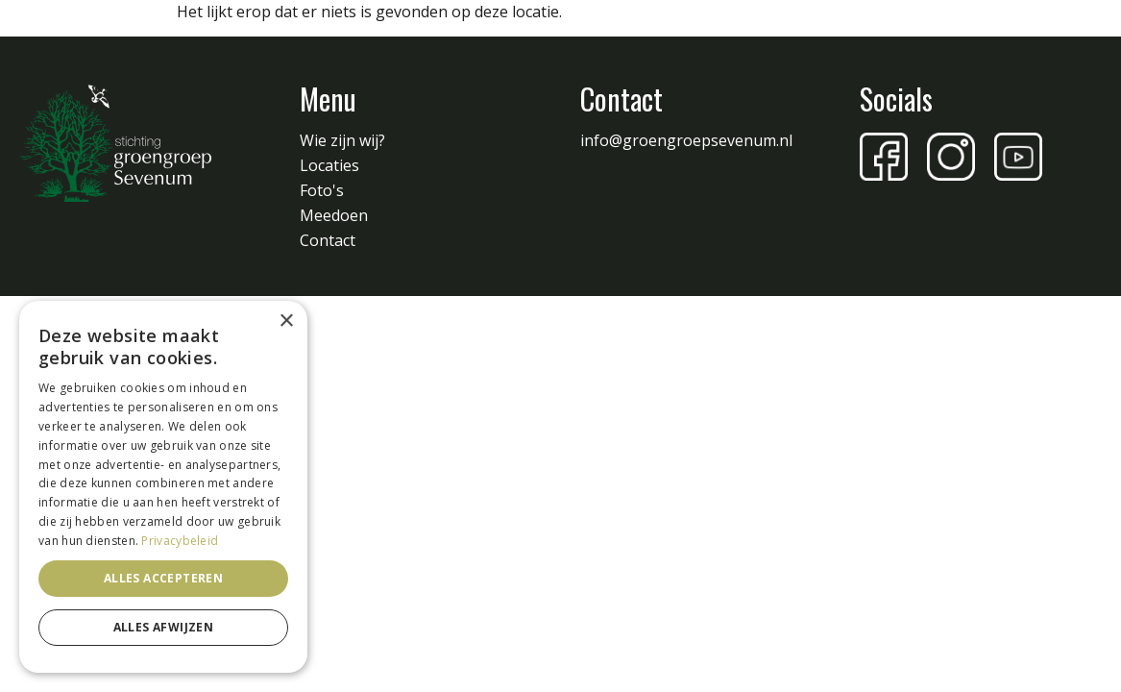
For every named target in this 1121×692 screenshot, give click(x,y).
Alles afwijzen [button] (163, 627)
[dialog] (163, 487)
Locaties (329, 165)
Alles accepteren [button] (163, 578)
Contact (327, 240)
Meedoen (334, 215)
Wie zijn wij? (342, 140)
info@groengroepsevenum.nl (686, 140)
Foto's (322, 190)
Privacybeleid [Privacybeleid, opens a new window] (179, 540)
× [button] (286, 321)
